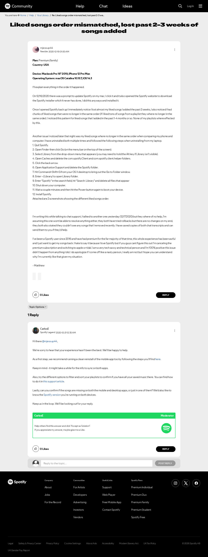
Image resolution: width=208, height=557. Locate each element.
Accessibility (108, 543)
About (48, 487)
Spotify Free (138, 517)
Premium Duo (139, 495)
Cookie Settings (72, 543)
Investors (78, 509)
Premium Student (141, 509)
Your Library (43, 15)
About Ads (91, 543)
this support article (53, 381)
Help (80, 6)
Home (23, 15)
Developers (80, 495)
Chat (103, 6)
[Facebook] (196, 483)
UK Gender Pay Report (19, 550)
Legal (10, 543)
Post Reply (165, 463)
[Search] (180, 6)
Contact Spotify (111, 509)
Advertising (79, 502)
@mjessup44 (49, 341)
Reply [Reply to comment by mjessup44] (165, 295)
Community (18, 6)
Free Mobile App (111, 502)
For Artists (79, 487)
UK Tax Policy (149, 543)
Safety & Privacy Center (29, 543)
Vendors (78, 517)
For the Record (53, 502)
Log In (190, 6)
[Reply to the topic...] (96, 463)
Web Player (108, 495)
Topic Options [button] (36, 307)
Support (107, 487)
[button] (174, 49)
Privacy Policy (52, 543)
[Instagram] (175, 483)
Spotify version (52, 394)
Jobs (47, 495)
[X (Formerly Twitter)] (186, 483)
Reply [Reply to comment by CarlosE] (165, 449)
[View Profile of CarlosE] (44, 328)
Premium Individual (142, 487)
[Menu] (200, 6)
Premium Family (140, 502)
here (158, 359)
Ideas (127, 6)
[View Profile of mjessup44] (46, 48)
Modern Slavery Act (128, 543)
